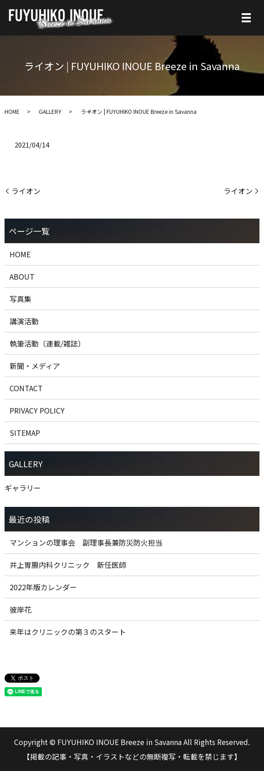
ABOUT (22, 276)
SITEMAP (25, 432)
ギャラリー (23, 487)
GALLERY (50, 111)
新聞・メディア (35, 365)
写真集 (20, 298)
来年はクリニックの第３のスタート (68, 631)
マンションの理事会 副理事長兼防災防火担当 (86, 542)
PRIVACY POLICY (37, 410)
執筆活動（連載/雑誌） (47, 343)
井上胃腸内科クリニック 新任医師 (68, 564)
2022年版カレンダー (43, 587)
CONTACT (26, 388)
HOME (12, 111)
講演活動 (24, 321)
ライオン (26, 190)
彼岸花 (20, 609)
